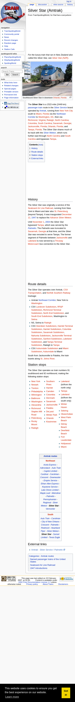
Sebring (64, 411)
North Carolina (53, 136)
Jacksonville (62, 238)
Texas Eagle (54, 537)
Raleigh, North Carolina (58, 120)
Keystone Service (50, 487)
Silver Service (60, 107)
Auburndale (48, 351)
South (50, 514)
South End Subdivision (41, 316)
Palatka (49, 408)
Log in (69, 1)
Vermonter (50, 509)
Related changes (11, 86)
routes (54, 456)
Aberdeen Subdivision (46, 326)
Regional (47, 502)
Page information (11, 98)
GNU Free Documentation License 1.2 (35, 582)
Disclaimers (63, 584)
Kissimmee (51, 422)
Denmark (50, 398)
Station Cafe (9, 49)
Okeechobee (67, 414)
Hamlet (49, 388)
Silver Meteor (50, 133)
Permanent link (10, 95)
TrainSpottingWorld (12, 31)
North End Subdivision (53, 313)
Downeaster (55, 477)
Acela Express (49, 465)
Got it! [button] (66, 693)
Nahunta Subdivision (40, 336)
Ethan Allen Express (50, 484)
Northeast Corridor (47, 300)
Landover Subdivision (46, 307)
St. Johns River (47, 359)
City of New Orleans (50, 521)
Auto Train (56, 468)
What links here (10, 83)
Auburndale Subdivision (47, 348)
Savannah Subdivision (53, 332)
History (70, 4)
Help (6, 46)
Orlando (50, 418)
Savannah (51, 401)
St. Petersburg (61, 211)
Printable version (11, 92)
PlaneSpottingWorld (12, 57)
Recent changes (11, 40)
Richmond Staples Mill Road (36, 411)
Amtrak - (47, 550)
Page (32, 4)
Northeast (50, 461)
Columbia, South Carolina (40, 123)
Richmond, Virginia (37, 120)
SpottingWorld (10, 63)
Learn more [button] (12, 696)
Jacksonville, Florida (37, 126)
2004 (47, 222)
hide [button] (40, 145)
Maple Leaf (45, 493)
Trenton (34, 388)
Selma (34, 319)
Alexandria (36, 405)
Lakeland (32, 241)
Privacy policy (32, 584)
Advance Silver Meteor (60, 217)
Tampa (53, 139)
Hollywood (66, 443)
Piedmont (45, 528)
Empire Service (50, 480)
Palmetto (32, 228)
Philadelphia (37, 391)
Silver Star (54, 506)
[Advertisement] (45, 35)
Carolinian (54, 474)
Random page (10, 43)
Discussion (42, 4)
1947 (33, 217)
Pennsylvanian (49, 499)
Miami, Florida (42, 114)
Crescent (44, 477)
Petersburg (36, 418)
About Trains (48, 584)
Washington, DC (46, 117)
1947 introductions (38, 568)
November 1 (38, 222)
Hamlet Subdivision (52, 329)
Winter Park (51, 415)
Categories (34, 556)
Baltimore (35, 398)
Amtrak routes (47, 556)
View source (58, 4)
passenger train (35, 107)
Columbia (50, 395)
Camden (50, 391)
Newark (34, 385)
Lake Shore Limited (49, 490)
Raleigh (47, 323)
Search (4, 68)
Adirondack (45, 468)
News (6, 37)
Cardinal (44, 474)
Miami (64, 447)
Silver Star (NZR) (60, 58)
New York (35, 381)
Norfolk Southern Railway (58, 293)
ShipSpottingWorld (12, 60)
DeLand (49, 411)
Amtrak (42, 111)
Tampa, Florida (35, 129)
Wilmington (36, 395)
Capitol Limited (50, 471)
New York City (66, 111)
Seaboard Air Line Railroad (40, 208)
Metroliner (56, 493)
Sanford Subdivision (52, 339)
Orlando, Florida (59, 98)
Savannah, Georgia (62, 123)
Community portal (11, 34)
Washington (36, 303)
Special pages (10, 89)
